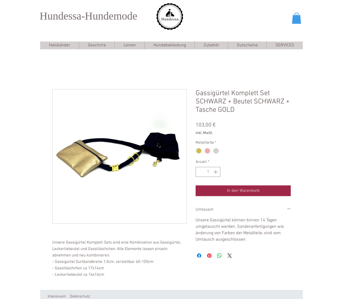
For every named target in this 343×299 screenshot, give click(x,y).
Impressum (57, 296)
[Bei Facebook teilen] (199, 255)
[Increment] (216, 172)
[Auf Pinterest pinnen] (209, 255)
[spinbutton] (208, 172)
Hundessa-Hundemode (88, 16)
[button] (296, 18)
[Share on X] (229, 255)
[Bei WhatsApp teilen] (219, 255)
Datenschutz (80, 296)
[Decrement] (199, 172)
